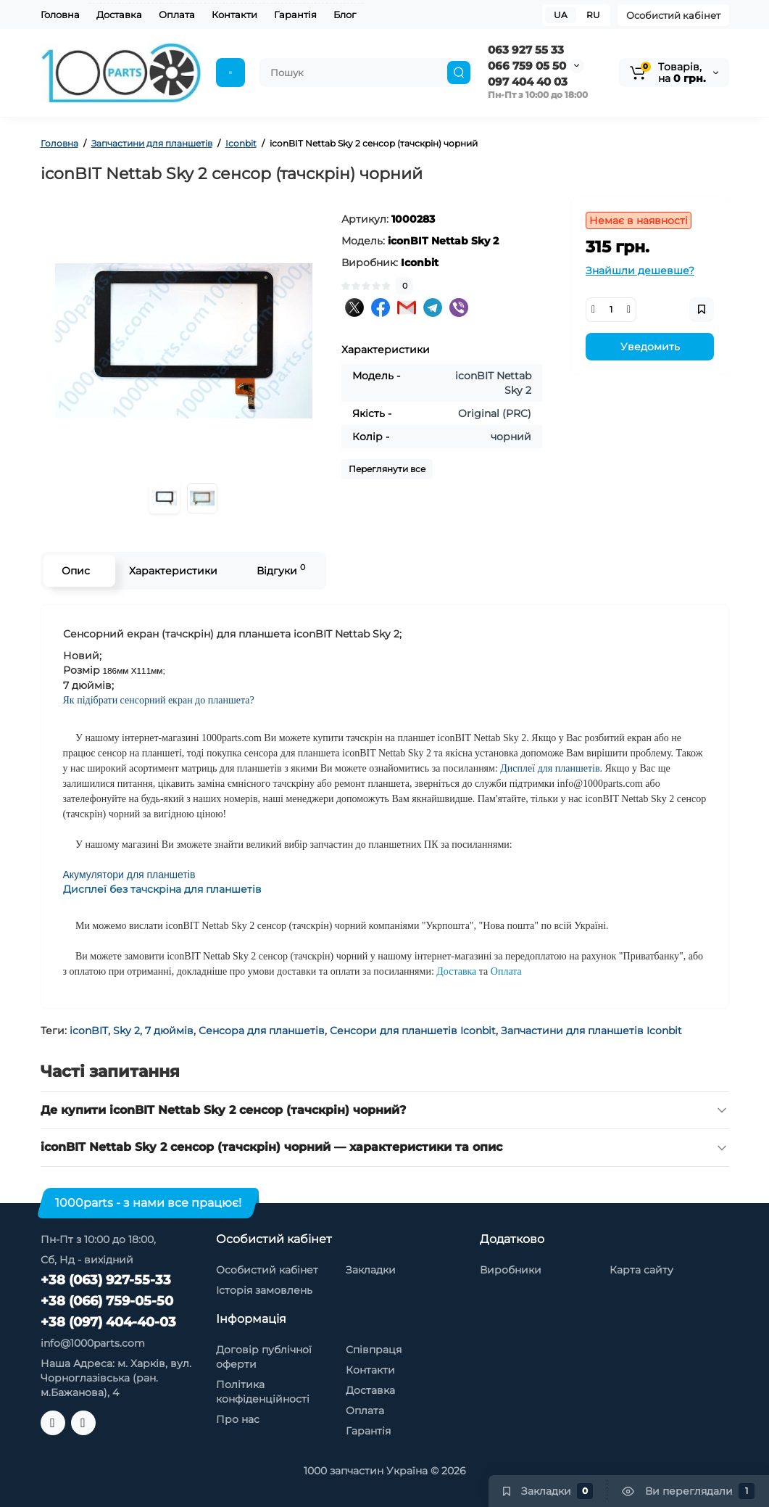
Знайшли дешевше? (640, 270)
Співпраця (374, 1349)
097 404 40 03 (528, 81)
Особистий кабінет (673, 15)
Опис (76, 570)
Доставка (119, 14)
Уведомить (650, 346)
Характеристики (173, 570)
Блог (344, 14)
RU (593, 14)
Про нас (237, 1419)
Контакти (234, 14)
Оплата (177, 14)
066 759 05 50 (527, 66)
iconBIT (89, 1030)
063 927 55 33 (526, 50)
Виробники (510, 1269)
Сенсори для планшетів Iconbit (413, 1030)
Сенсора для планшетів (262, 1030)
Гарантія (295, 14)
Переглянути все (387, 468)
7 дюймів (169, 1030)
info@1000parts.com (93, 1343)
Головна (60, 14)
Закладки (371, 1269)
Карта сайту (641, 1269)
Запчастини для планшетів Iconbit (591, 1030)
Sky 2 (126, 1030)
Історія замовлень (264, 1290)
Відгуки (281, 570)
